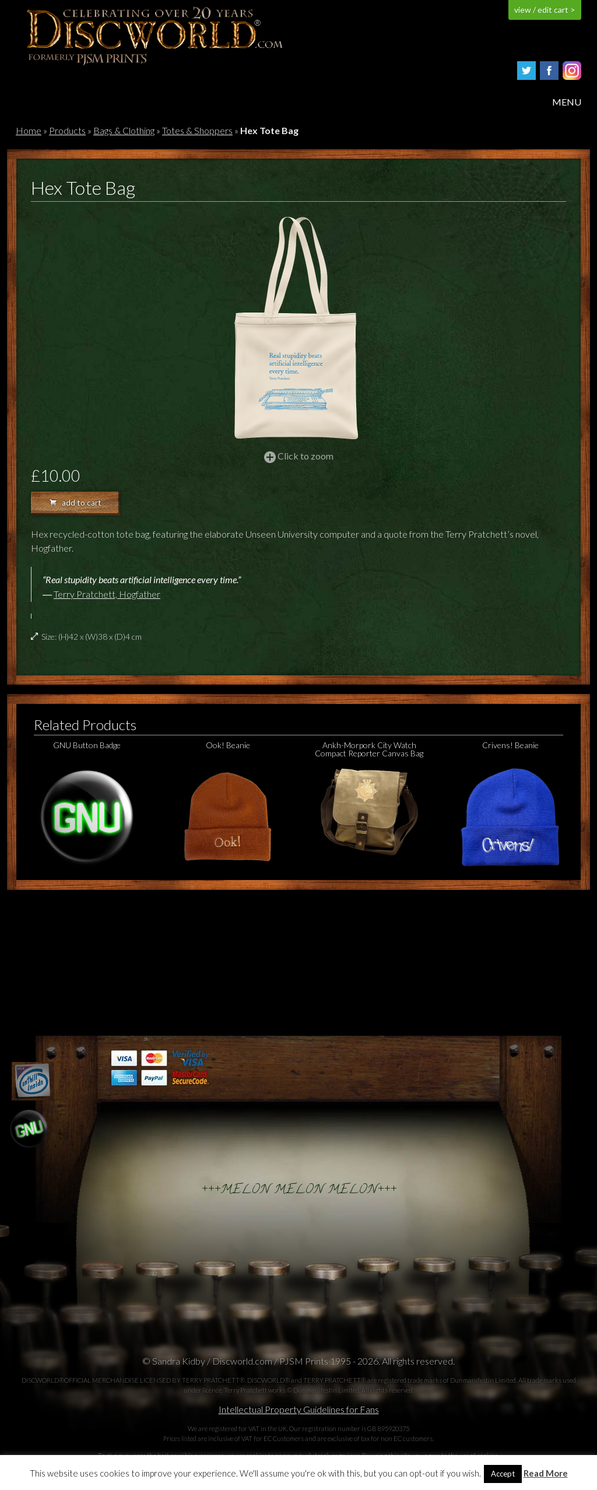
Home (28, 130)
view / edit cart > (544, 10)
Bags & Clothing (123, 130)
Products (67, 130)
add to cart (75, 502)
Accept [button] (503, 1473)
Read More (546, 1473)
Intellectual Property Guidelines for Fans (299, 1409)
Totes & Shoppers (197, 130)
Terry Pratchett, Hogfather (107, 593)
